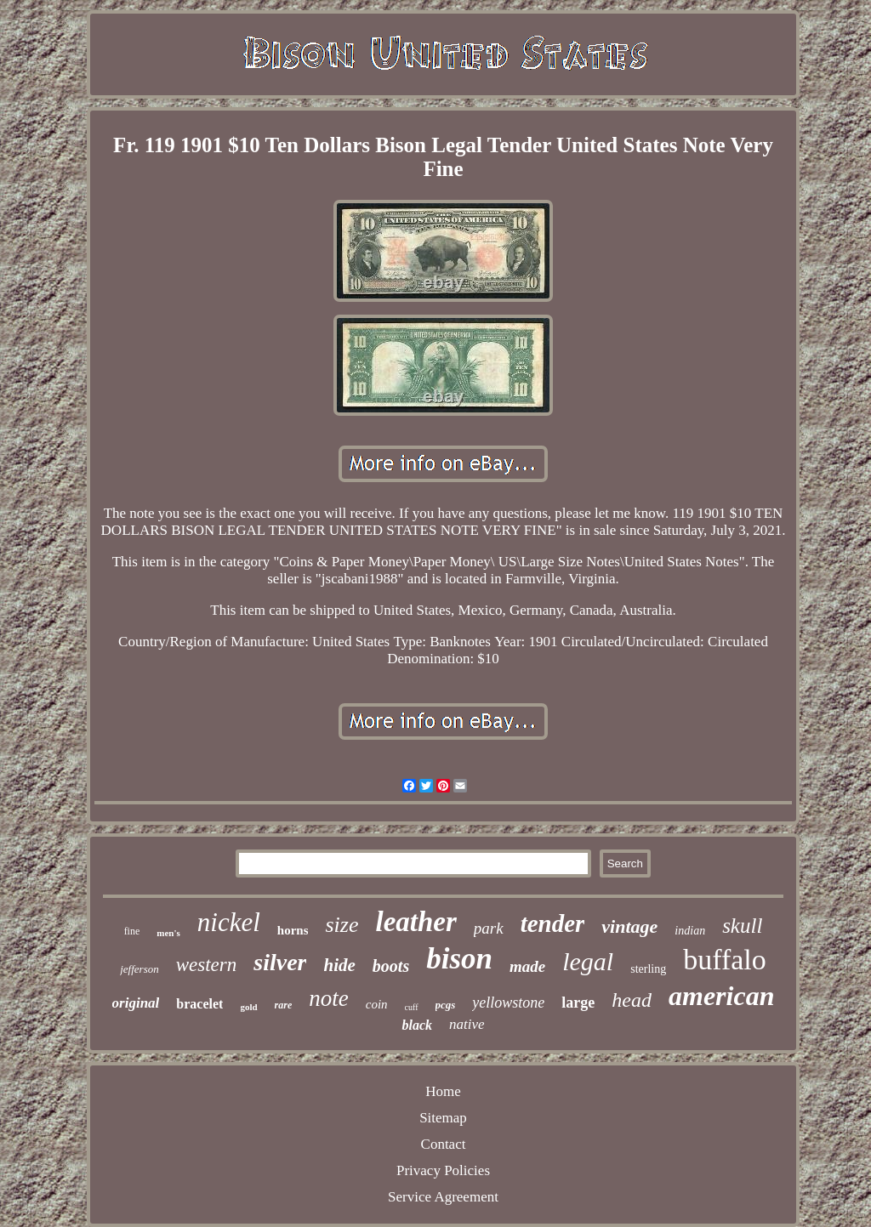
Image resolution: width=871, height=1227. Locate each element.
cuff (411, 1007)
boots (391, 966)
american (721, 995)
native (467, 1024)
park (489, 928)
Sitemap (443, 1118)
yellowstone (508, 1002)
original (136, 1003)
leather (415, 921)
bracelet (199, 1004)
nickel (228, 922)
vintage (629, 926)
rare (284, 1005)
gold (248, 1007)
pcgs (446, 1004)
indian (690, 930)
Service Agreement (443, 1197)
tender (553, 923)
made (527, 966)
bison (459, 958)
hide (339, 965)
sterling (648, 969)
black (416, 1025)
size (341, 924)
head (632, 1000)
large (578, 1002)
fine (132, 931)
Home (443, 1091)
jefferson (139, 969)
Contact (443, 1144)
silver (279, 962)
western (206, 964)
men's (168, 933)
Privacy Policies (443, 1170)
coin (377, 1004)
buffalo (724, 959)
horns (293, 930)
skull (742, 925)
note (329, 998)
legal (587, 961)
